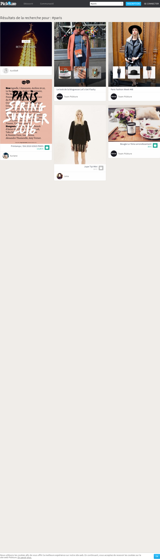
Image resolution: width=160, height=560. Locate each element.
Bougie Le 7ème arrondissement (136, 144)
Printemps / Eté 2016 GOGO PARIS (27, 146)
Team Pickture (71, 96)
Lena (66, 176)
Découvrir (28, 3)
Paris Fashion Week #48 (122, 89)
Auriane (13, 155)
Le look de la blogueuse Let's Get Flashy (76, 89)
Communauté (47, 3)
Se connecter (151, 3)
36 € (150, 146)
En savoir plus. (25, 557)
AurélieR (14, 70)
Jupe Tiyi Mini (90, 166)
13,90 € (40, 148)
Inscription (133, 3)
